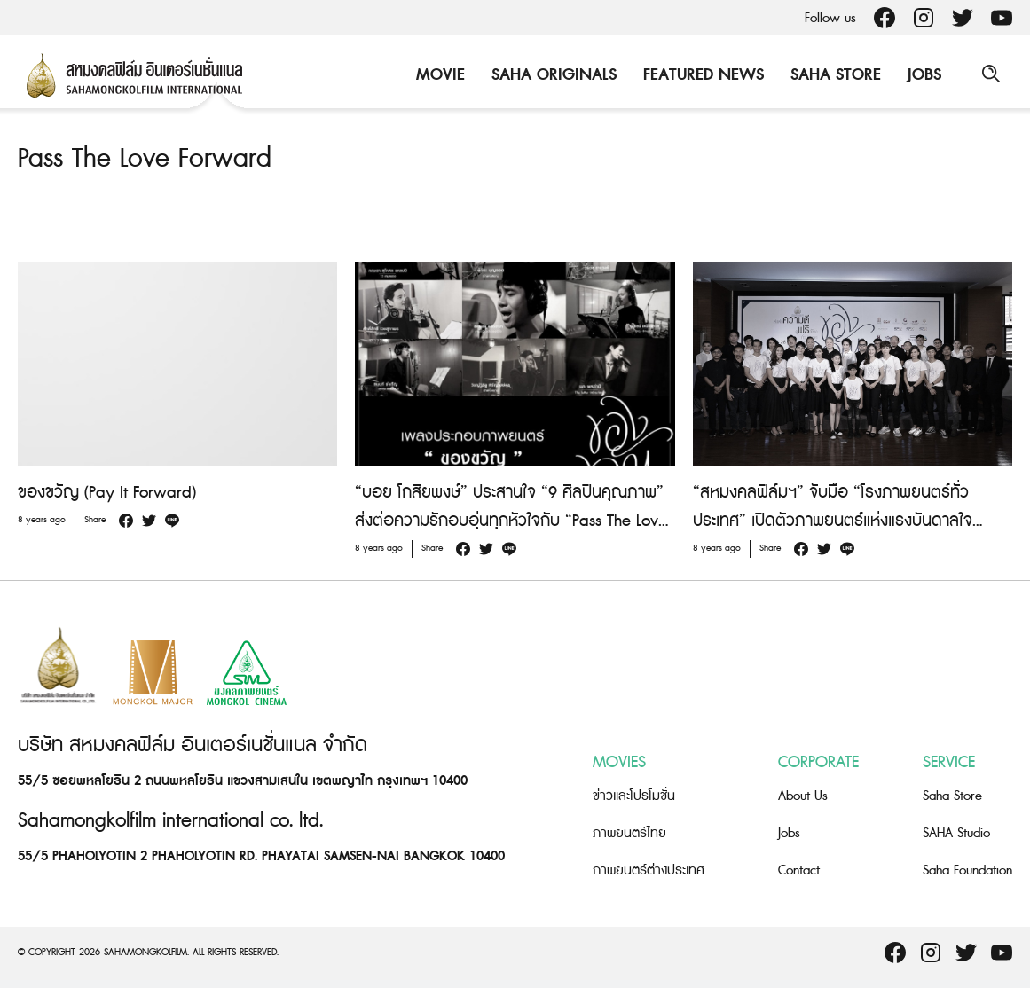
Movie (440, 75)
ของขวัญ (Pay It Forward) (107, 493)
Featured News (703, 75)
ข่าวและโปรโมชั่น (634, 796)
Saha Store (835, 75)
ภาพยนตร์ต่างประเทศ (648, 870)
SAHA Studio (956, 833)
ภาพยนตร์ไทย (629, 833)
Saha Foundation (967, 870)
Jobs (924, 75)
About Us (803, 796)
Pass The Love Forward (144, 158)
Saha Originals (554, 75)
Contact (799, 870)
